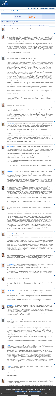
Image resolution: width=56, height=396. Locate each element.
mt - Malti (45, 8)
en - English (36, 8)
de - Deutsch (33, 8)
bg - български (28, 8)
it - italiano (41, 8)
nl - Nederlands (46, 8)
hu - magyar (44, 8)
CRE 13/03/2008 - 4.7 (32, 16)
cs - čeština (31, 8)
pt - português (49, 8)
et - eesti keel (34, 8)
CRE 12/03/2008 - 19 (18, 16)
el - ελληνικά (35, 8)
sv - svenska (54, 8)
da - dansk (32, 8)
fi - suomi (53, 8)
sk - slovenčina (51, 8)
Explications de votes (32, 17)
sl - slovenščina (52, 8)
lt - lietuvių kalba (43, 8)
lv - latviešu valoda (42, 8)
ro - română (50, 8)
